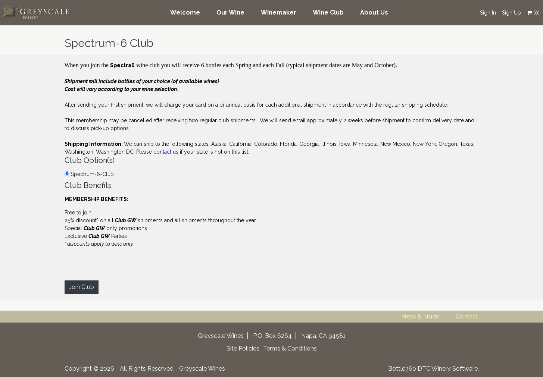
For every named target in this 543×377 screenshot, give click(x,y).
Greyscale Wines (202, 368)
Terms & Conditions (290, 348)
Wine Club (328, 12)
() (533, 13)
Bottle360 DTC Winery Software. (433, 368)
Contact (467, 316)
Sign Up (511, 13)
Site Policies (243, 348)
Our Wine (230, 12)
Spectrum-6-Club (89, 174)
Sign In (488, 13)
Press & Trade (420, 316)
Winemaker (278, 12)
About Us (374, 12)
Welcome (185, 12)
